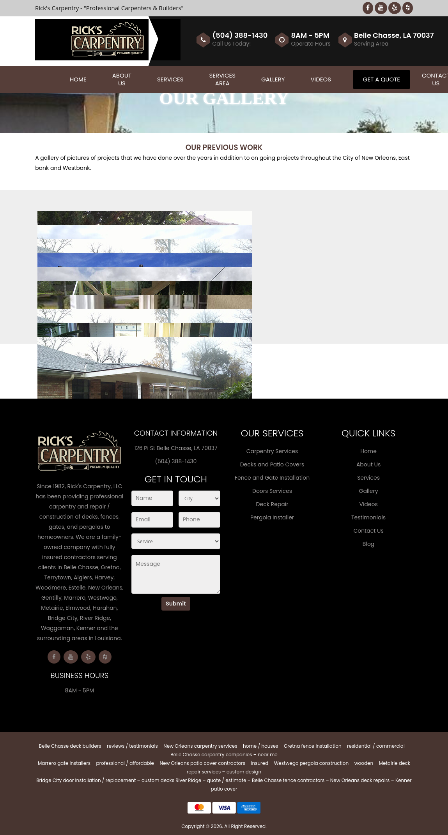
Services (170, 79)
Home (78, 79)
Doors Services (272, 491)
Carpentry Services (272, 451)
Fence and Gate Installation (272, 478)
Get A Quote (381, 79)
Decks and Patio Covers (272, 464)
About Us (121, 79)
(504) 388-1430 (239, 35)
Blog (368, 544)
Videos (320, 79)
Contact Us (368, 531)
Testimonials (368, 517)
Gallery (273, 79)
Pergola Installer (272, 517)
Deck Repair (272, 504)
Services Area (222, 79)
